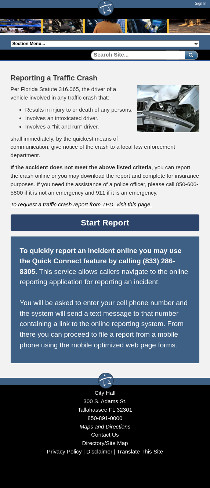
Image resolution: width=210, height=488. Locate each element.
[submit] (190, 54)
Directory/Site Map (105, 443)
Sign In (200, 3)
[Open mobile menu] (195, 13)
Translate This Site (140, 451)
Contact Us (105, 434)
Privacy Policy (64, 451)
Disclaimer (99, 451)
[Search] (135, 55)
